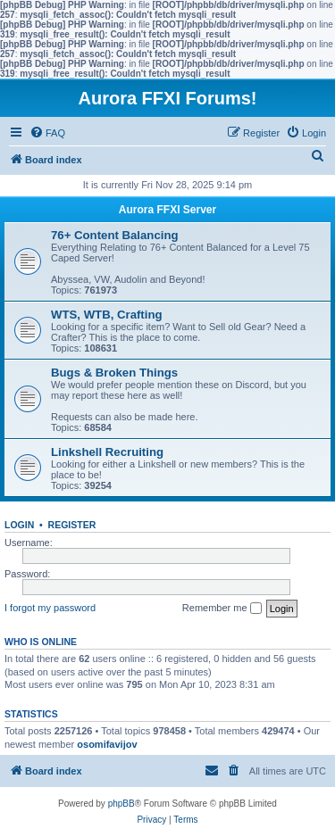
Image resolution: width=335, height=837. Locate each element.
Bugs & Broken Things (114, 372)
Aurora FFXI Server (167, 209)
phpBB (121, 803)
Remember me (222, 608)
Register (72, 524)
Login (19, 524)
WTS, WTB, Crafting (107, 314)
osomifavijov (107, 744)
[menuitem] (47, 133)
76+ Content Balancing (115, 235)
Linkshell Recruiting (107, 452)
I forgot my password (50, 607)
